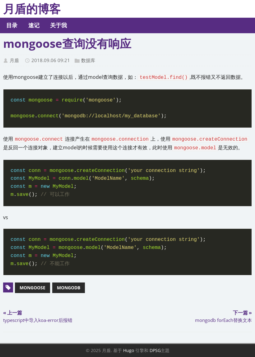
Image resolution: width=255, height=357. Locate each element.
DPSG (155, 350)
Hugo (128, 350)
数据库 (88, 60)
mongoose (32, 288)
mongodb (68, 288)
